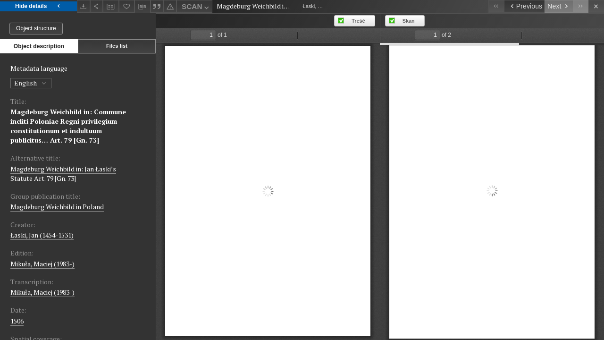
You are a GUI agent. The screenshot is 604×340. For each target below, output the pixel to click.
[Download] (83, 6)
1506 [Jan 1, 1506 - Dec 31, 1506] (17, 320)
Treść (358, 21)
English (31, 82)
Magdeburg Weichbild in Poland (57, 206)
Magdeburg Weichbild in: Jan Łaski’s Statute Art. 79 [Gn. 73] (63, 173)
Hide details (38, 6)
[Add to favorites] (127, 6)
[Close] (596, 6)
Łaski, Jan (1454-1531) (42, 234)
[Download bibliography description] (142, 6)
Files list (116, 46)
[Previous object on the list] (524, 6)
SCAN (196, 7)
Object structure (36, 28)
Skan (409, 21)
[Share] (96, 6)
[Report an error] (169, 6)
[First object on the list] (496, 6)
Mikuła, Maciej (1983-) (42, 263)
